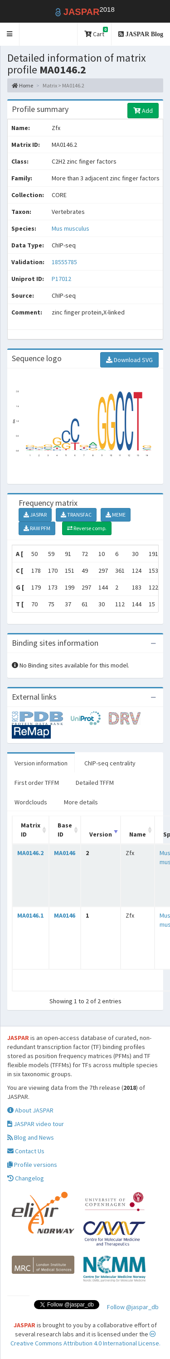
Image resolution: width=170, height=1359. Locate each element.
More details (81, 802)
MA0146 (64, 853)
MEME (116, 514)
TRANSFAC (76, 514)
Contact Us (25, 1151)
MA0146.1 (30, 915)
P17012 (62, 279)
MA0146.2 (30, 853)
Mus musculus (70, 228)
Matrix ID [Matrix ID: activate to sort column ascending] (30, 829)
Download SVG (129, 360)
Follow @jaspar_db (133, 1307)
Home (22, 85)
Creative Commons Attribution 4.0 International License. (85, 1339)
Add (143, 110)
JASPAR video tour (35, 1124)
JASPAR (35, 514)
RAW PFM (37, 528)
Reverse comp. (87, 528)
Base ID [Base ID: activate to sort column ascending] (65, 829)
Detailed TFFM (95, 783)
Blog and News (30, 1137)
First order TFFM (37, 783)
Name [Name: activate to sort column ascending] (137, 834)
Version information (41, 763)
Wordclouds (31, 802)
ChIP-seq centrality (110, 763)
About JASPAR (30, 1110)
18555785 (64, 262)
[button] (9, 34)
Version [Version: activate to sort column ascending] (100, 834)
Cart (96, 32)
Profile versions (32, 1165)
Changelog (25, 1178)
